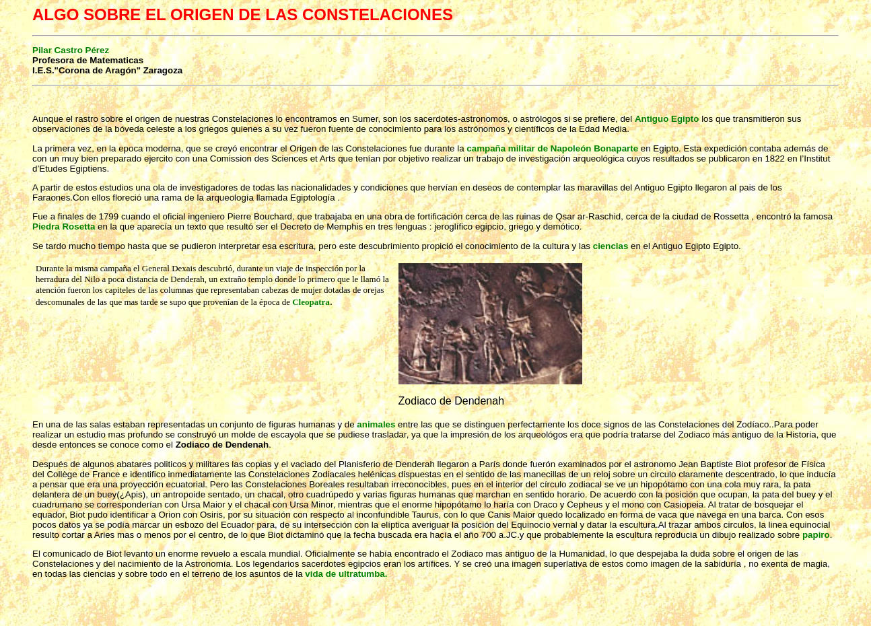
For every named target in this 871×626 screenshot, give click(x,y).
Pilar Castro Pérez (70, 50)
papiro (816, 535)
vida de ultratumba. (346, 574)
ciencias (611, 246)
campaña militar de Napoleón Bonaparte (552, 148)
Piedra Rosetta (65, 226)
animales (376, 424)
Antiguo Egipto (667, 119)
